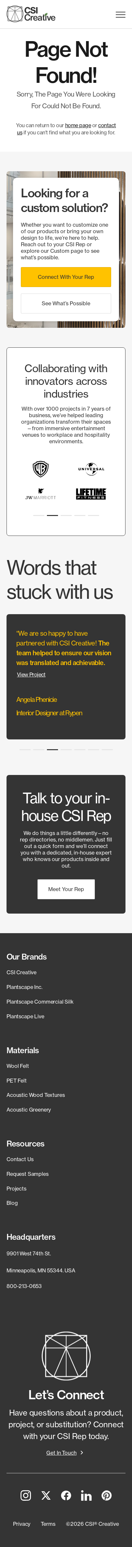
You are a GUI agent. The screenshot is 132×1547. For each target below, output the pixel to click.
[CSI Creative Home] (31, 14)
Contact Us (20, 1159)
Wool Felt (18, 1066)
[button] (66, 277)
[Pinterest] (106, 1496)
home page (78, 125)
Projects (16, 1188)
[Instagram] (26, 1496)
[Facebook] (66, 1496)
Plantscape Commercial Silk (40, 1001)
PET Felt (17, 1080)
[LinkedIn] (86, 1496)
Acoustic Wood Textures (36, 1095)
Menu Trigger (120, 14)
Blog (12, 1203)
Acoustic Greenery (29, 1109)
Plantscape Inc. (24, 987)
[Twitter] (46, 1496)
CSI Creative (22, 972)
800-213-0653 (24, 1286)
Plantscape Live (25, 1016)
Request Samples (28, 1174)
